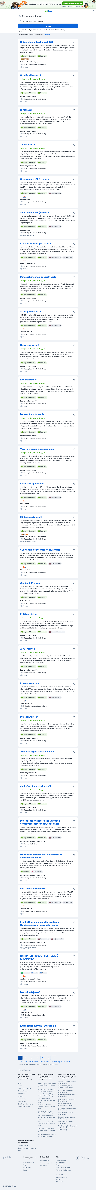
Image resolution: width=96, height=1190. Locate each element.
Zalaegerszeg (22, 1099)
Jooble (14, 1186)
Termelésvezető (28, 144)
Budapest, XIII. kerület (24, 1088)
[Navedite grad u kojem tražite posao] (48, 21)
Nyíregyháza (21, 1093)
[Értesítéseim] (93, 11)
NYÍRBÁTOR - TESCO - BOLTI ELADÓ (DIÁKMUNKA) (39, 957)
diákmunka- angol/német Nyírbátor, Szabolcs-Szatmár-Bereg (46, 1123)
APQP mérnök (27, 648)
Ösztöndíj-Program (30, 583)
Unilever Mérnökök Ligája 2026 (36, 42)
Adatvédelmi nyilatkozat (63, 1170)
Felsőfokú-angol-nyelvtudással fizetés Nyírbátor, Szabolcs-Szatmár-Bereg (67, 1127)
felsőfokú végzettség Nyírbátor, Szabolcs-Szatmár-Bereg (46, 1100)
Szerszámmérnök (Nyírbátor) (35, 179)
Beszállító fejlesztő (30, 992)
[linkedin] (88, 1158)
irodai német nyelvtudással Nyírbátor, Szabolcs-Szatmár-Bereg (46, 1130)
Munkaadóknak (44, 1160)
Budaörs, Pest (22, 1101)
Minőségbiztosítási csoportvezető (38, 277)
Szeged (20, 1096)
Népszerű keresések (26, 1070)
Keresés (48, 26)
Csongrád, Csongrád (24, 1091)
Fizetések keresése (62, 1175)
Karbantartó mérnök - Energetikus (38, 1025)
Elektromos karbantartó (32, 888)
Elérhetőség (27, 1167)
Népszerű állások (23, 1146)
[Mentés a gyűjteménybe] (74, 42)
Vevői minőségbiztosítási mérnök (37, 449)
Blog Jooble (43, 1165)
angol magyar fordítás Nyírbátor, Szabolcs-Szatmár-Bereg (46, 1106)
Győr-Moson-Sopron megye (26, 1104)
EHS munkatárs (28, 379)
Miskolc (20, 1086)
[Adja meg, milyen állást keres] (48, 16)
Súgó (25, 1165)
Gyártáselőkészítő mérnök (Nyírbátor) (40, 549)
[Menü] (2, 11)
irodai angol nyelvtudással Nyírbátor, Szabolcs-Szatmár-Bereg (46, 1117)
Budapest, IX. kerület (24, 1106)
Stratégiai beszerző (30, 75)
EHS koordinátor (28, 614)
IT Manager (26, 110)
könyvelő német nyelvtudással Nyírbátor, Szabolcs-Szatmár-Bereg (47, 1085)
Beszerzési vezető (29, 345)
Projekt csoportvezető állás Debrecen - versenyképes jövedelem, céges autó (40, 822)
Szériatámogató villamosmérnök (37, 751)
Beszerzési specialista (32, 483)
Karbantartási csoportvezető (35, 243)
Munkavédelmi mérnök (32, 414)
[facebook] (77, 1158)
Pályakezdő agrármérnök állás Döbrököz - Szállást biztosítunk (41, 856)
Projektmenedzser (30, 683)
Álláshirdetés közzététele (72, 3)
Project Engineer (29, 716)
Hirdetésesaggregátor (46, 1163)
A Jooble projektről (28, 1162)
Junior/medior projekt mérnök (35, 786)
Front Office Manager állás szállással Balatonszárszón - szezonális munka (39, 923)
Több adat (48, 35)
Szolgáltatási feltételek (63, 1167)
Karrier (25, 1170)
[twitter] (83, 1158)
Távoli (19, 1083)
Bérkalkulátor (60, 1182)
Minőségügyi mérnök (31, 517)
